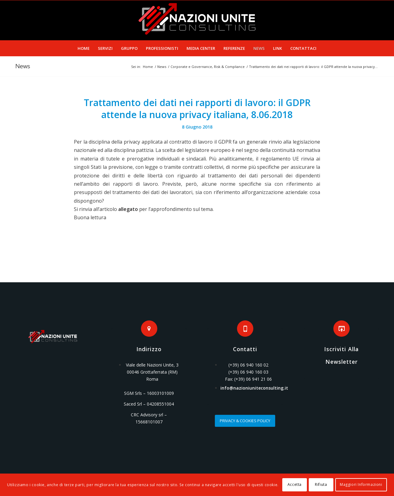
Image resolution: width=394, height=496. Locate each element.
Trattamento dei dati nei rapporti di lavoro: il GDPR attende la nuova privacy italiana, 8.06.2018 (197, 108)
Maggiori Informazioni (361, 484)
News (22, 66)
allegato (128, 209)
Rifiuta (321, 484)
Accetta (294, 484)
